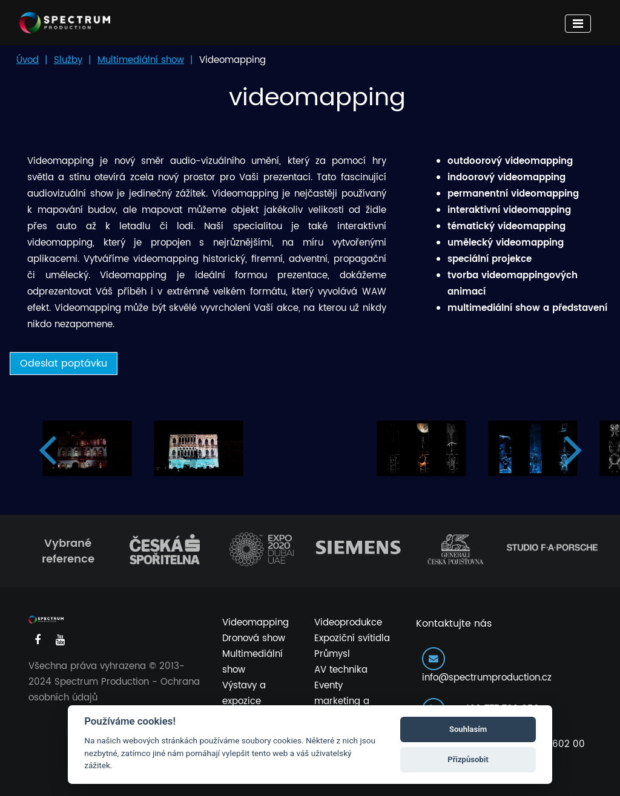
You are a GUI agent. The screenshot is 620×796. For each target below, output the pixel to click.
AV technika (341, 669)
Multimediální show (140, 60)
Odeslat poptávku (63, 363)
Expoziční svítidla (352, 638)
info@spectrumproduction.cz (487, 666)
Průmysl (332, 654)
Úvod (27, 60)
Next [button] (573, 448)
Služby (68, 60)
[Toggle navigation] (578, 24)
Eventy (328, 685)
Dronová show (253, 638)
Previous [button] (47, 448)
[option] (87, 448)
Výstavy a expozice (244, 693)
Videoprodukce (348, 622)
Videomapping (255, 622)
